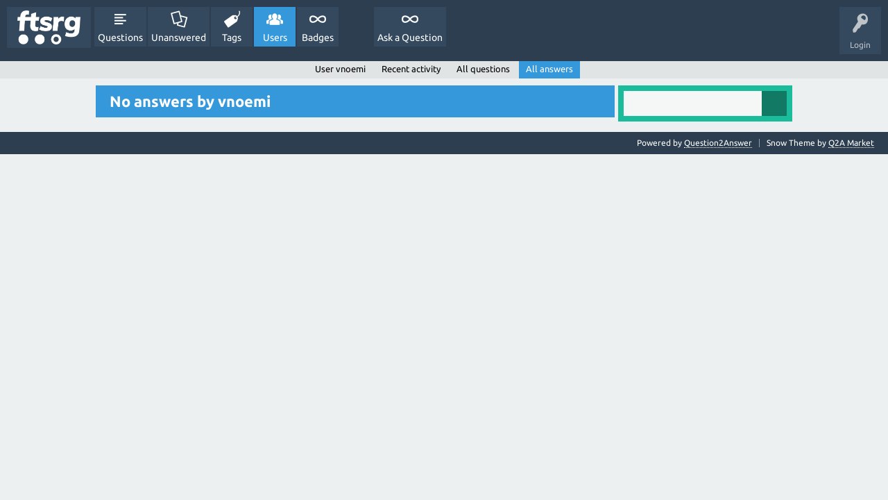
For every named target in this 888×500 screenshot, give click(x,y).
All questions (483, 69)
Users (275, 37)
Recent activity (411, 69)
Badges (318, 37)
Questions (120, 37)
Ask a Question (410, 37)
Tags (231, 37)
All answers (549, 69)
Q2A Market (851, 142)
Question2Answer (718, 142)
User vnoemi (340, 69)
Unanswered (178, 37)
